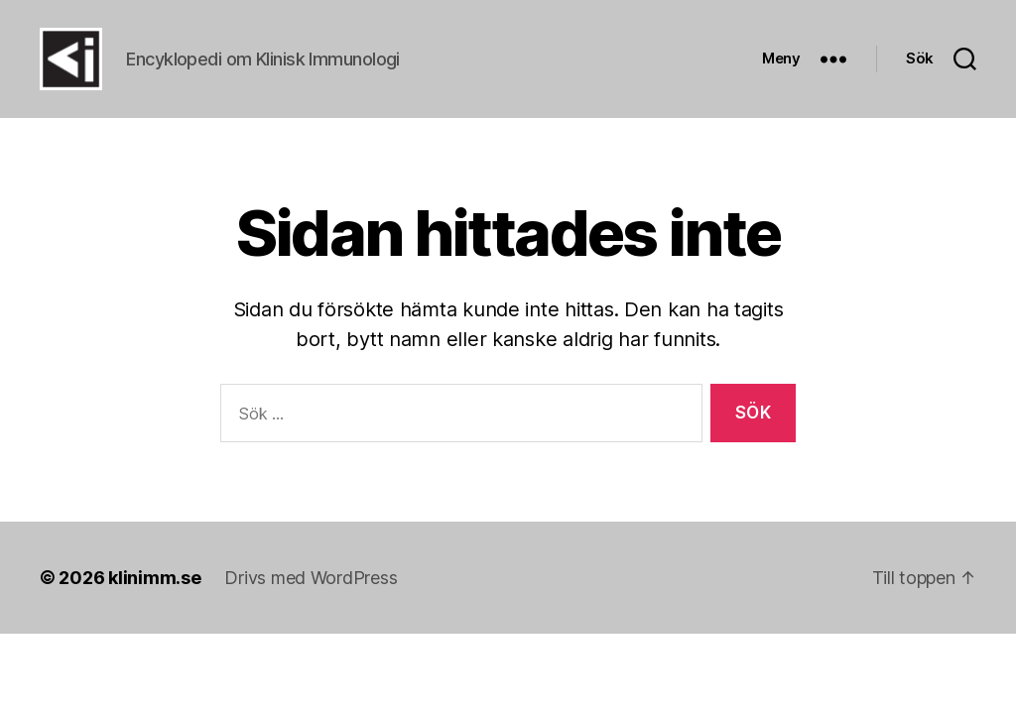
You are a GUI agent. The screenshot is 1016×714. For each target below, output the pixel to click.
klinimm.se (154, 604)
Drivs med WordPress (310, 604)
